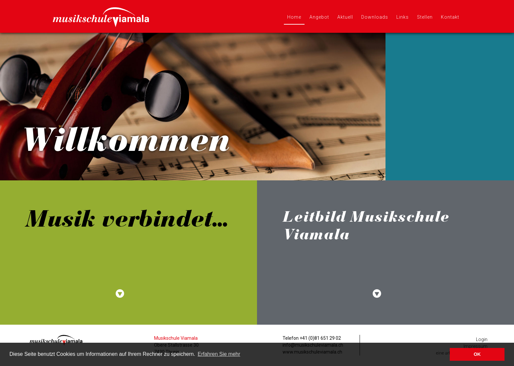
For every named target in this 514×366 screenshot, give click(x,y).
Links (402, 17)
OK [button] (477, 354)
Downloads (374, 17)
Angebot (319, 17)
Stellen (425, 17)
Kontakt (450, 17)
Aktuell (345, 17)
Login (481, 339)
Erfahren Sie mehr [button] (219, 354)
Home (294, 17)
